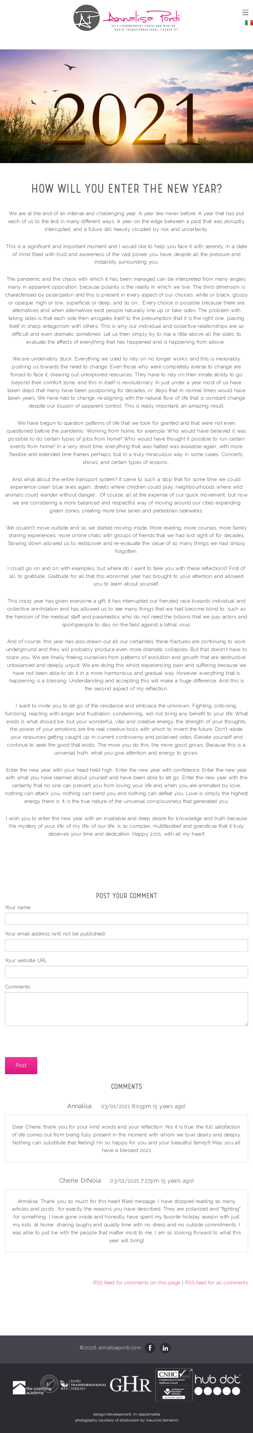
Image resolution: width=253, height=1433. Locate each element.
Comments (17, 986)
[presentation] (55, 1044)
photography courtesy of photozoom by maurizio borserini (126, 1420)
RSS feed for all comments (216, 1282)
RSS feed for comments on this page (137, 1282)
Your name (17, 907)
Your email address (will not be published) (55, 933)
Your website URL (26, 960)
